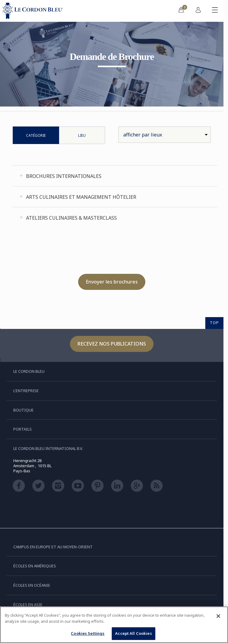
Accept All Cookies (133, 633)
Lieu (82, 135)
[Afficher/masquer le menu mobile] (215, 11)
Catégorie (36, 135)
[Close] (218, 616)
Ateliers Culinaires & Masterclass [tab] (71, 218)
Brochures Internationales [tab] (63, 176)
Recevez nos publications (112, 343)
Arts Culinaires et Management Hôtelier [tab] (81, 197)
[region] (114, 624)
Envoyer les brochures (112, 281)
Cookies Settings (87, 633)
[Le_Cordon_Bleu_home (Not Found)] (34, 11)
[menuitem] (181, 11)
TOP (214, 322)
